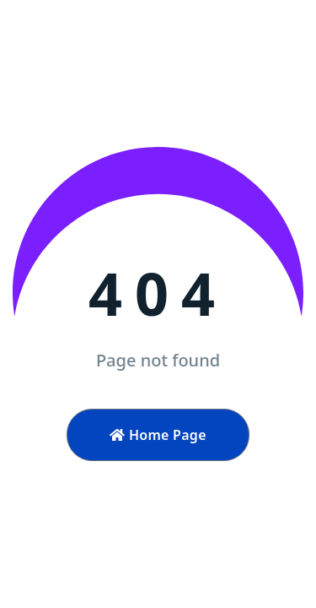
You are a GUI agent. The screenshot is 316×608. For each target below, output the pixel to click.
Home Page (158, 435)
